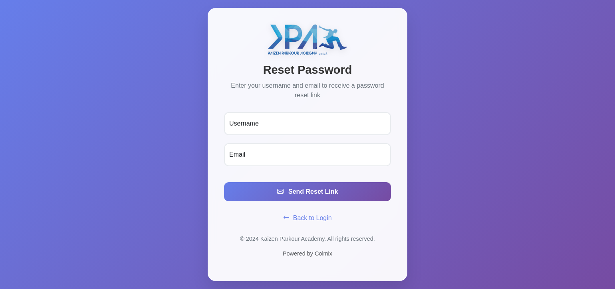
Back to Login (307, 217)
